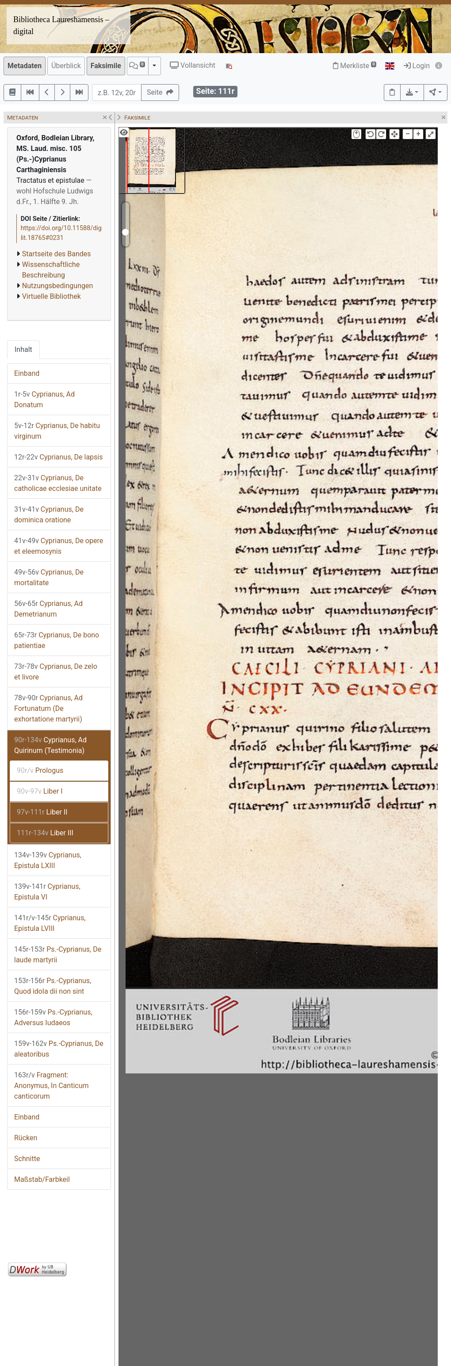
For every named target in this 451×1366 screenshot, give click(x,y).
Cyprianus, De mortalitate (49, 577)
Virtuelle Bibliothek (51, 296)
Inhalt (23, 349)
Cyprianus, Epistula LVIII (50, 923)
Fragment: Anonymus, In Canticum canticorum (51, 1085)
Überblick (66, 66)
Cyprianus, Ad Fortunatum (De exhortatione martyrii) (48, 708)
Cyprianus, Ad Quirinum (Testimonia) (50, 745)
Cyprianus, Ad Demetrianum (48, 608)
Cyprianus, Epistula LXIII (47, 860)
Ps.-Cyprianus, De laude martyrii (57, 954)
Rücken (25, 1138)
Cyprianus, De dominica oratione (49, 514)
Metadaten (25, 66)
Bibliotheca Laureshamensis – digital (61, 25)
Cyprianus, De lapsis (58, 457)
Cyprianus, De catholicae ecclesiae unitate (58, 483)
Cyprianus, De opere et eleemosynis (58, 546)
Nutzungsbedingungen (57, 286)
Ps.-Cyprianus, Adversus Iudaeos (53, 1017)
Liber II (42, 812)
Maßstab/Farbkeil (42, 1179)
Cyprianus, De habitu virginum (57, 430)
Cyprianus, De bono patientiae (56, 640)
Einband (26, 373)
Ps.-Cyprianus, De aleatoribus (58, 1048)
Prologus (40, 770)
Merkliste (354, 66)
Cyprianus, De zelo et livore (55, 671)
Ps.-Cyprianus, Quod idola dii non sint (52, 986)
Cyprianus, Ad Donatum (44, 399)
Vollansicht (192, 65)
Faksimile (106, 66)
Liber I (40, 791)
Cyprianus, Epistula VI (47, 891)
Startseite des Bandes (56, 254)
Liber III (45, 833)
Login (417, 66)
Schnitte (27, 1158)
